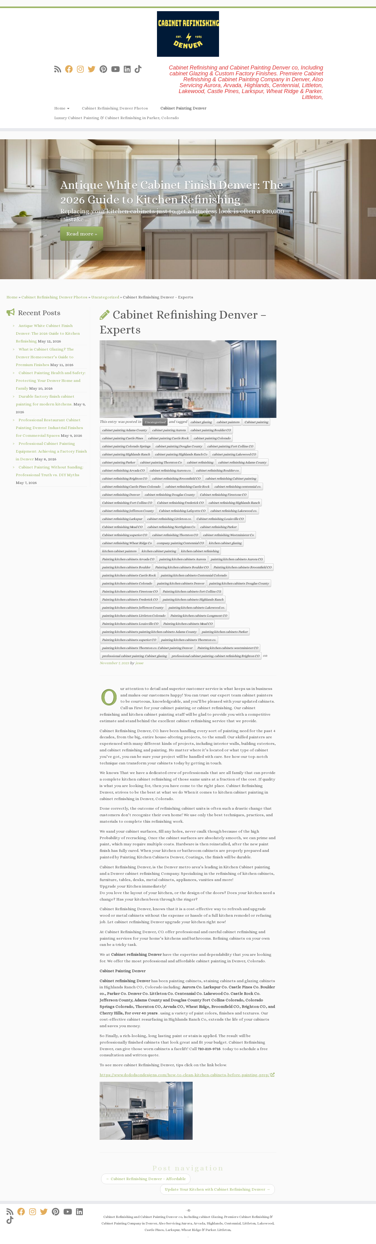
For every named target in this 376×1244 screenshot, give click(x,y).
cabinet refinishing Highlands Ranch (234, 502)
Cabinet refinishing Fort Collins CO (127, 502)
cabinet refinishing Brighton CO (124, 478)
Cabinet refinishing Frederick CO (180, 502)
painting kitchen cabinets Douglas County (239, 583)
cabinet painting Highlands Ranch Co (181, 454)
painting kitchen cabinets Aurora (182, 559)
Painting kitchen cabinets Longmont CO (198, 615)
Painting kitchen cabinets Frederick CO (130, 599)
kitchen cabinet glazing (225, 543)
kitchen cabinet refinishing (200, 551)
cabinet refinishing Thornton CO (175, 535)
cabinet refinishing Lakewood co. (233, 510)
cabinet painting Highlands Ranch (126, 454)
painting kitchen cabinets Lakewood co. (196, 607)
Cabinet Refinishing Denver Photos (115, 108)
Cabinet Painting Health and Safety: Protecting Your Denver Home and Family (51, 380)
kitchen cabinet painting (158, 551)
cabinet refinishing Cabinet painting (230, 478)
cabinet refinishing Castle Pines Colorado (131, 486)
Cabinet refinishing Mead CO (122, 527)
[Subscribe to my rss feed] (59, 69)
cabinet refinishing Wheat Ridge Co (127, 543)
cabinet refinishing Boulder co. (217, 470)
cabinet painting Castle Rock (168, 438)
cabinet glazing (201, 422)
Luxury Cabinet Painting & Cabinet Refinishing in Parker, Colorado (116, 117)
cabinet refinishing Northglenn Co (171, 527)
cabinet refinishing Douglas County (170, 494)
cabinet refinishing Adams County (242, 462)
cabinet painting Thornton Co (161, 462)
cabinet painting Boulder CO (210, 430)
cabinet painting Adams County (124, 430)
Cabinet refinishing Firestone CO (223, 494)
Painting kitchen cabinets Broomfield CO (242, 567)
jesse (139, 663)
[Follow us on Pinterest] (105, 69)
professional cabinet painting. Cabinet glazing (134, 656)
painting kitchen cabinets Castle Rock (129, 575)
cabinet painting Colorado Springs (126, 446)
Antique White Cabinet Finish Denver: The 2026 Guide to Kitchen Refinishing (48, 333)
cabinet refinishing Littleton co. (169, 519)
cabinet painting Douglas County (178, 446)
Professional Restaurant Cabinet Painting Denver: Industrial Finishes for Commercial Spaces (49, 428)
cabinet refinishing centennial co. (237, 486)
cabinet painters (228, 422)
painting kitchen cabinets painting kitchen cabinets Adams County (149, 631)
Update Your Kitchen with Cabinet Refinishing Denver (217, 1189)
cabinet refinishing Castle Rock (187, 486)
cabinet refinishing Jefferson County (128, 510)
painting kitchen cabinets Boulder (126, 567)
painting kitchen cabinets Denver (180, 583)
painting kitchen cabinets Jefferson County (132, 607)
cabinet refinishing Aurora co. (170, 470)
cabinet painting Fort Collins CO (230, 446)
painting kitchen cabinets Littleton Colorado (133, 615)
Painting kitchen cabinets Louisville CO (130, 623)
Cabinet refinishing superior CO (124, 535)
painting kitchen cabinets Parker (225, 631)
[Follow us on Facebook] (71, 69)
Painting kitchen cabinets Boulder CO (181, 567)
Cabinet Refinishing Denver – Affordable (146, 1178)
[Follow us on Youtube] (117, 69)
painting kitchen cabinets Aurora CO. (236, 559)
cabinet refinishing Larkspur (122, 519)
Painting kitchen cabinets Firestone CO (130, 591)
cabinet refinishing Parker (218, 527)
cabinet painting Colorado (212, 438)
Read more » (81, 233)
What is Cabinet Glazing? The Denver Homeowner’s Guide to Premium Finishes (45, 357)
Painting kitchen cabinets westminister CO (227, 648)
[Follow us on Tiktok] (140, 69)
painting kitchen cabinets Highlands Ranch (193, 599)
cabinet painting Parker (118, 462)
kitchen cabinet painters (119, 551)
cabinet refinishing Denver (121, 494)
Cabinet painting (256, 422)
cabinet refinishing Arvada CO (123, 470)
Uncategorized (105, 297)
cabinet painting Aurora (169, 430)
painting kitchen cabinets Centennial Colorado (194, 575)
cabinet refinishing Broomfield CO (176, 478)
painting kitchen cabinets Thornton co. (188, 640)
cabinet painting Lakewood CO (234, 454)
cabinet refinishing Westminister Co (228, 535)
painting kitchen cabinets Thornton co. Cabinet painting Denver (147, 648)
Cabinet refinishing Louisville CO (220, 519)
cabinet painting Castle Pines (122, 438)
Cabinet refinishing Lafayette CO (182, 510)
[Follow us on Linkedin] (129, 69)
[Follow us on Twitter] (94, 69)
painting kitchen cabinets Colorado (127, 583)
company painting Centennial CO (180, 543)
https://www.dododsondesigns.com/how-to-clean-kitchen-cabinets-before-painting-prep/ (187, 1074)
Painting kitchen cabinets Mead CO (188, 623)
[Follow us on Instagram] (82, 69)
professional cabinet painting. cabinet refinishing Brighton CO (215, 656)
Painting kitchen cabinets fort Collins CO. (192, 591)
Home (61, 108)
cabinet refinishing (200, 462)
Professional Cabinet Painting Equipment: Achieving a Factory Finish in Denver (51, 451)
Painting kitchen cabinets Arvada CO (128, 559)
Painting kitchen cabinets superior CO (129, 640)
